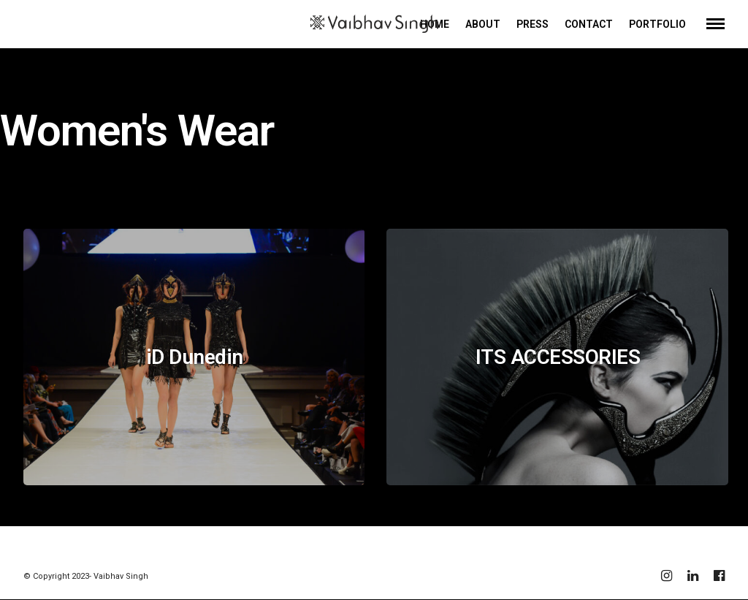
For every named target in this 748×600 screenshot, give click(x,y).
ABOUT (482, 24)
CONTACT (589, 24)
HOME (434, 24)
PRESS (532, 24)
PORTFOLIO (657, 24)
